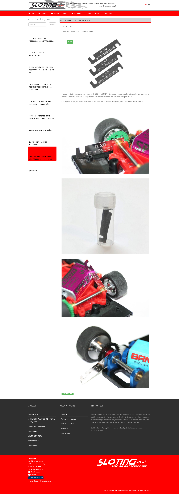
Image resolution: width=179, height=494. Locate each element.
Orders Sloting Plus (144, 490)
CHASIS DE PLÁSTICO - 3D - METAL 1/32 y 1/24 (41, 420)
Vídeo (55, 14)
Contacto (108, 14)
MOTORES (33, 116)
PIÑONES (41, 101)
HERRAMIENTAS (46, 159)
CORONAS (33, 101)
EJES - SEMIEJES (35, 84)
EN (149, 4)
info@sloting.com (34, 472)
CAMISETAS (33, 171)
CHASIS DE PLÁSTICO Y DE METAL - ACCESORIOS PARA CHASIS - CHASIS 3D (42, 70)
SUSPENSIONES (34, 130)
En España (64, 429)
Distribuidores (93, 14)
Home (31, 14)
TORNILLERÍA (46, 130)
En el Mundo (65, 433)
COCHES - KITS (34, 414)
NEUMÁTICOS (34, 55)
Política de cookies (67, 424)
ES (146, 4)
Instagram (32, 475)
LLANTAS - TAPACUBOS (37, 53)
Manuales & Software (72, 14)
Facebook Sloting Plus (36, 478)
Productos (42, 14)
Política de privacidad (68, 419)
